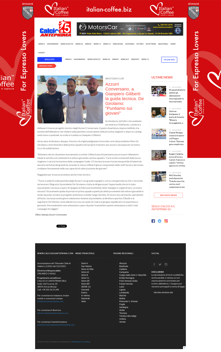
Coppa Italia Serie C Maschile (132, 275)
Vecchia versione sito (163, 292)
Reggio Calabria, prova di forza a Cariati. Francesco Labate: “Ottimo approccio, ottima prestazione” (177, 161)
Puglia (122, 304)
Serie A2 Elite (67, 44)
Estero (140, 44)
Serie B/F (135, 59)
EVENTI (41, 53)
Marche (122, 295)
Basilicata (123, 266)
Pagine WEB (169, 60)
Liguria (122, 289)
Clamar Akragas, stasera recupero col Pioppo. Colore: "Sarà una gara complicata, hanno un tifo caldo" (176, 141)
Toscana (123, 313)
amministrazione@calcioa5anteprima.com (56, 324)
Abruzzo (123, 263)
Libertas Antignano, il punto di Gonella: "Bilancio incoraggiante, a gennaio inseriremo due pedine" (176, 121)
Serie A (41, 44)
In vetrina (151, 44)
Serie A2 (79, 44)
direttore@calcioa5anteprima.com (52, 313)
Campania (124, 272)
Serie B (88, 44)
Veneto (122, 322)
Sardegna (123, 307)
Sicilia (122, 310)
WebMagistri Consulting (80, 342)
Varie (173, 44)
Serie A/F (125, 59)
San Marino (52, 44)
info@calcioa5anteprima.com (50, 301)
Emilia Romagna (126, 278)
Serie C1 (97, 44)
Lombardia (124, 292)
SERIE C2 (107, 44)
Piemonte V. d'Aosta (128, 301)
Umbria (122, 319)
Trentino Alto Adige (127, 316)
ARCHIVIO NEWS (168, 195)
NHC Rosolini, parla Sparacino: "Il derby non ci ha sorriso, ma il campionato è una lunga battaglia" (177, 182)
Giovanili (129, 44)
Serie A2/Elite (93, 59)
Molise (122, 298)
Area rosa (118, 44)
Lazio (121, 287)
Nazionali (163, 44)
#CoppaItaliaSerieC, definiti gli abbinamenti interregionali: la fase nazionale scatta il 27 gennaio (178, 97)
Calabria (123, 269)
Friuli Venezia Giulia (128, 281)
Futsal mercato (126, 284)
